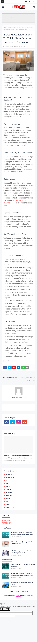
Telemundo (9, 492)
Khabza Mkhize (9, 46)
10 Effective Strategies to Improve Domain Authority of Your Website (22, 533)
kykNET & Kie (10, 507)
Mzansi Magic (10, 474)
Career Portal (6, 523)
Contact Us (25, 591)
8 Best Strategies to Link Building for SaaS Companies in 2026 (22, 552)
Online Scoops (6, 522)
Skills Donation (6, 520)
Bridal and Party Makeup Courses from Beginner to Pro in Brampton (18, 456)
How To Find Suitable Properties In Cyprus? (22, 583)
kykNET (8, 504)
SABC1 (8, 483)
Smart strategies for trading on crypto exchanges (23, 565)
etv (7, 501)
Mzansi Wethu (10, 477)
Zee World (9, 495)
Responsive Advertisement (18, 18)
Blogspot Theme (14, 595)
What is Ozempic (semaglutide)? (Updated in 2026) (21, 543)
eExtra (8, 498)
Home (5, 27)
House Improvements (13, 27)
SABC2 (8, 486)
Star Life (8, 489)
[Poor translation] (7, 609)
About (17, 591)
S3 (6, 480)
